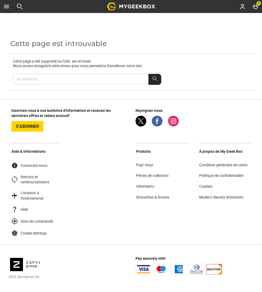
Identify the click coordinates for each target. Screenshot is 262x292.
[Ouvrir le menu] (6, 6)
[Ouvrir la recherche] (20, 6)
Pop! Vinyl (144, 164)
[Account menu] (242, 6)
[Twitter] (140, 125)
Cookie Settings (29, 233)
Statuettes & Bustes (152, 197)
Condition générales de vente (223, 164)
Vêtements (145, 186)
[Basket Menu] (255, 6)
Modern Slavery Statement (221, 197)
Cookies (205, 186)
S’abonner (27, 126)
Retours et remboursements (30, 179)
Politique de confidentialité (221, 175)
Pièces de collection (152, 175)
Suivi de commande (32, 221)
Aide (19, 209)
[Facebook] (157, 125)
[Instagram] (173, 125)
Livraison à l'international (27, 195)
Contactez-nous (29, 165)
